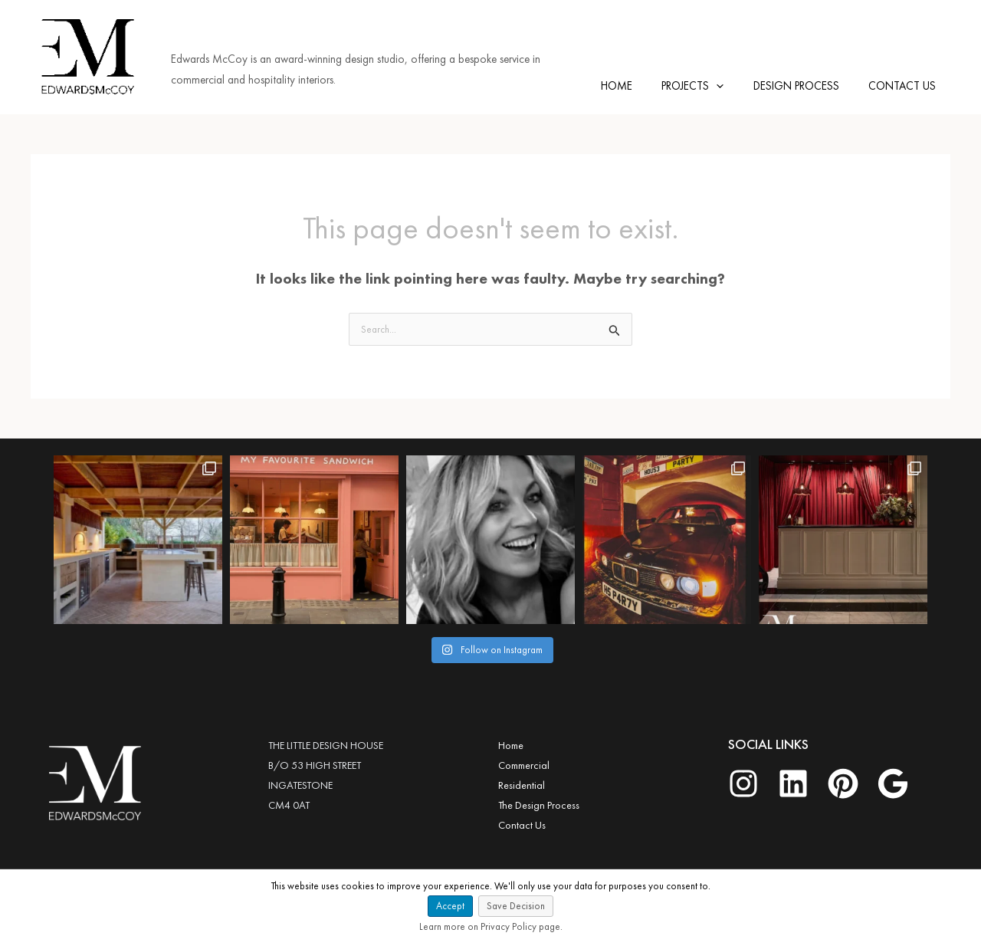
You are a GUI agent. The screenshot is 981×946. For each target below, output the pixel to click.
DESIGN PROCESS (805, 83)
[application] (732, 83)
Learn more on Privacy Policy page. (491, 926)
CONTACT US (905, 83)
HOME (639, 83)
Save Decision (516, 905)
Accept (450, 905)
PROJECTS (709, 83)
